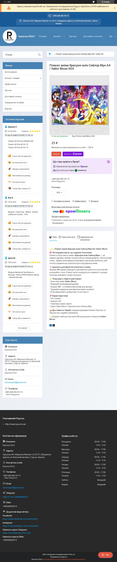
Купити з (73, 154)
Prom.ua (72, 554)
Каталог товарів (12, 78)
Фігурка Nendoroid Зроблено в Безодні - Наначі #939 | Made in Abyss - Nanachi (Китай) (23, 274)
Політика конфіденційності (75, 559)
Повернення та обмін (14, 102)
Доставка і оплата (13, 96)
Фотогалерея (11, 72)
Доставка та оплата (92, 36)
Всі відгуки (22, 328)
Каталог (57, 36)
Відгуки (8, 109)
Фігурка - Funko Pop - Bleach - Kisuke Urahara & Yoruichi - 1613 (23, 213)
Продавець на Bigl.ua (58, 557)
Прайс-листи (10, 84)
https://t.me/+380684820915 (15, 497)
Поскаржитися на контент (53, 559)
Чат (105, 555)
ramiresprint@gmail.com (15, 382)
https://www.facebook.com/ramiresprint (20, 519)
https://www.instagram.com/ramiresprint (21, 526)
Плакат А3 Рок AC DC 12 (18, 144)
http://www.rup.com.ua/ (15, 424)
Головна (43, 36)
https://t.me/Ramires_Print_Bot (16, 533)
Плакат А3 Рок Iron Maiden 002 (20, 141)
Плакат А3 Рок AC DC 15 (18, 147)
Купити (56, 154)
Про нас (73, 36)
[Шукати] (39, 54)
